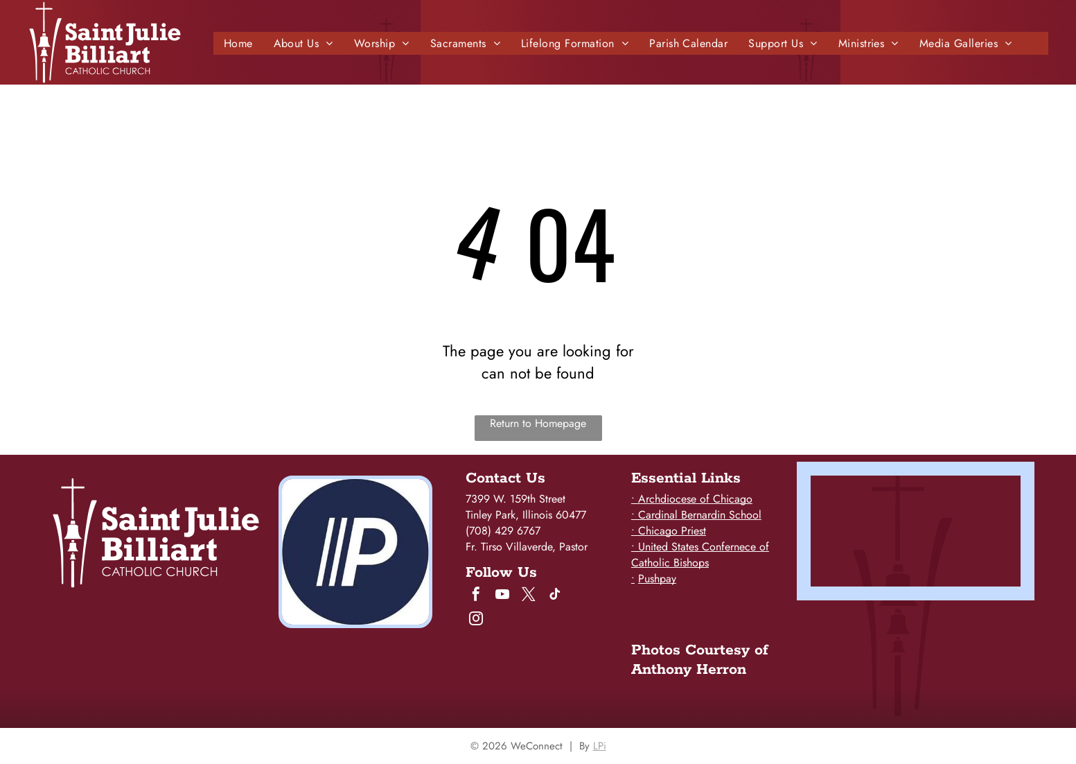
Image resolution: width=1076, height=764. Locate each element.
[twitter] (528, 596)
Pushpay (657, 579)
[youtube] (502, 596)
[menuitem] (238, 43)
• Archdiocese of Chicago (691, 499)
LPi (599, 746)
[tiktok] (555, 596)
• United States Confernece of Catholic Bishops (700, 555)
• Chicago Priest (668, 531)
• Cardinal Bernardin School (696, 515)
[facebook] (476, 596)
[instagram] (476, 620)
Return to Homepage (538, 423)
